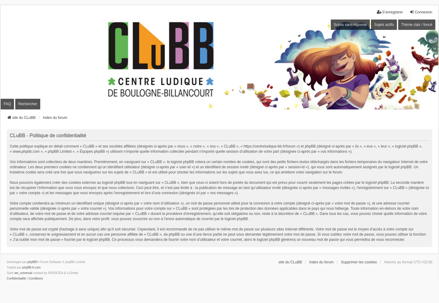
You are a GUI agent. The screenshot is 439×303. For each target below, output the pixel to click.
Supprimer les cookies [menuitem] (359, 262)
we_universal (23, 273)
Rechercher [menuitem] (27, 104)
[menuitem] (16, 278)
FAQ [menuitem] (7, 104)
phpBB (32, 262)
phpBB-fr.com (31, 267)
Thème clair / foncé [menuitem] (416, 25)
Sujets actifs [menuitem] (384, 25)
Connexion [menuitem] (420, 12)
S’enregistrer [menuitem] (390, 12)
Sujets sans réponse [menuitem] (350, 25)
